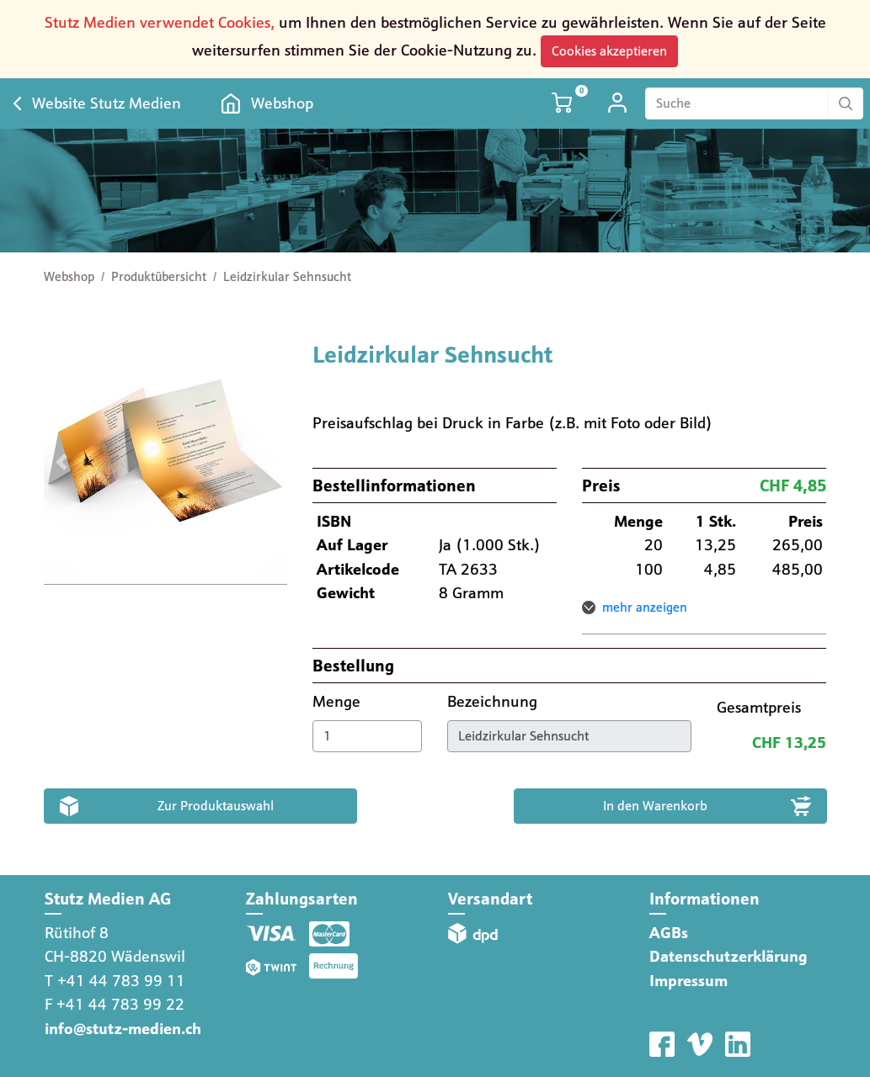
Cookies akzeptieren (609, 51)
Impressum (688, 980)
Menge (338, 701)
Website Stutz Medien (106, 103)
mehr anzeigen (644, 607)
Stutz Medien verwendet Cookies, (160, 22)
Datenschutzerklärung (728, 956)
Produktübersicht (158, 276)
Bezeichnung (494, 701)
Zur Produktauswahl (215, 805)
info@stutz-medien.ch (123, 1028)
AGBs (668, 932)
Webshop (282, 103)
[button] (62, 463)
